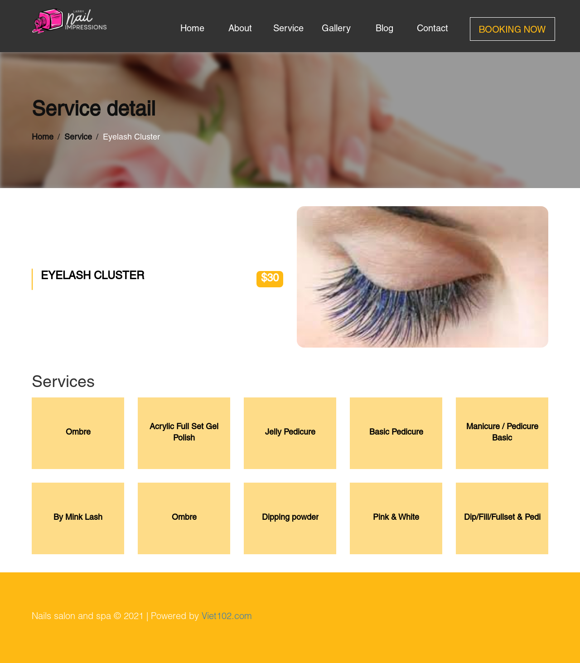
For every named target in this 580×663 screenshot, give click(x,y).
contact (432, 29)
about (240, 29)
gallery (336, 29)
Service (78, 138)
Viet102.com (227, 617)
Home (42, 138)
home (192, 29)
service (288, 29)
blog (384, 29)
